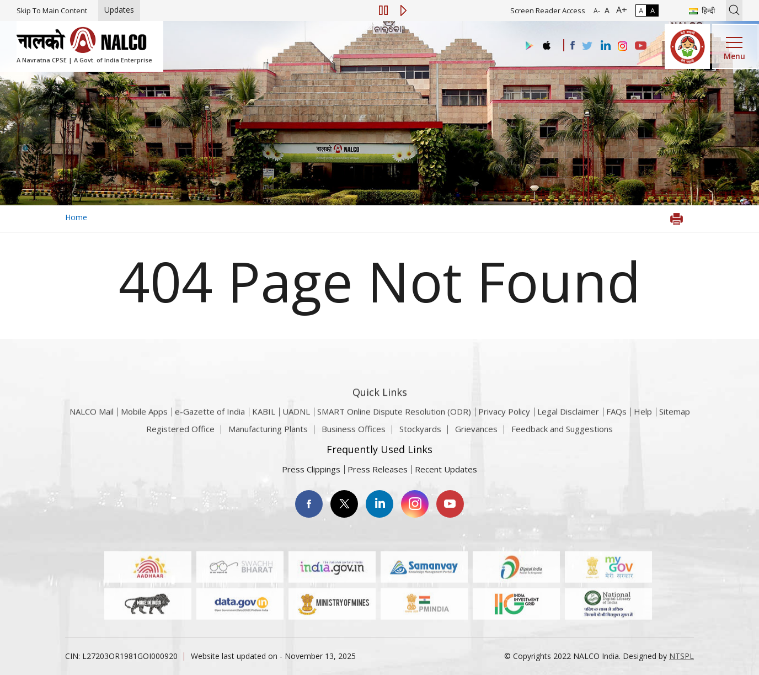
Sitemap (674, 424)
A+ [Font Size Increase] (619, 10)
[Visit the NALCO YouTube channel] (640, 46)
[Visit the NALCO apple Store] (546, 42)
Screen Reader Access (547, 10)
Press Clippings (311, 469)
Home (76, 217)
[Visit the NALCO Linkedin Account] (604, 46)
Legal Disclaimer (568, 424)
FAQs (616, 424)
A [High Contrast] (652, 10)
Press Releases (378, 469)
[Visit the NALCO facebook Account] (572, 45)
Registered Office (180, 433)
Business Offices (354, 433)
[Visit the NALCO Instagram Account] (623, 46)
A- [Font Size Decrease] (597, 10)
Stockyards (420, 433)
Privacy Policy (504, 424)
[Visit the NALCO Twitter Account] (587, 46)
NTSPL (681, 656)
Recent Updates (446, 469)
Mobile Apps (144, 424)
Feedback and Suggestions (562, 433)
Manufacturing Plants (268, 433)
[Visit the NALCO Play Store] (527, 46)
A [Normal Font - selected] (606, 10)
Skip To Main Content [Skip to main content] (52, 10)
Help (643, 424)
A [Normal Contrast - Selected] (641, 10)
